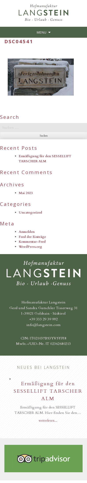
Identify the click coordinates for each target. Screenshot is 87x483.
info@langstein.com (43, 325)
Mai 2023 (26, 193)
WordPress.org (30, 246)
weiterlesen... (48, 420)
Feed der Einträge (32, 237)
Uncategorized (30, 212)
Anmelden (27, 232)
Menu (41, 32)
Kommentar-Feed (32, 241)
